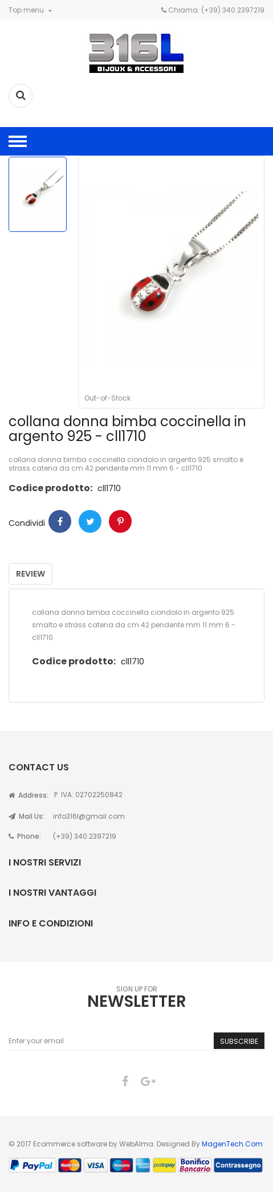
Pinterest (120, 521)
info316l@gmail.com (89, 816)
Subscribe (239, 1041)
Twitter (90, 521)
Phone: (25, 836)
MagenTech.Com (232, 1144)
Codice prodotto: (50, 488)
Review (30, 573)
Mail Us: (26, 816)
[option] (38, 194)
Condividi (59, 521)
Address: (28, 795)
